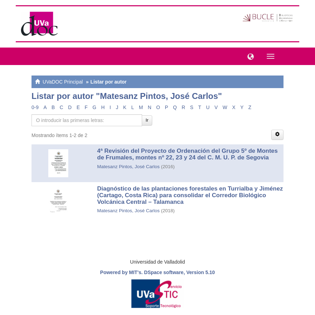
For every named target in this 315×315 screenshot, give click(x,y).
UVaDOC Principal (63, 82)
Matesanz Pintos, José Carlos (128, 166)
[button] (249, 56)
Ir (147, 120)
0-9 (34, 107)
